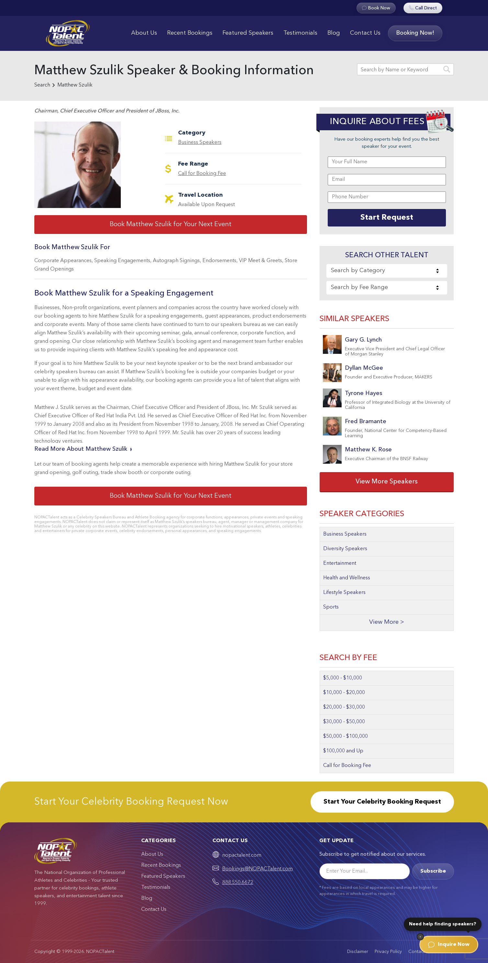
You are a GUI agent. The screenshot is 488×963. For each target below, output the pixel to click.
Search (42, 85)
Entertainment (339, 563)
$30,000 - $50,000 (344, 722)
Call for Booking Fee (202, 173)
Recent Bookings (189, 33)
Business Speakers (199, 142)
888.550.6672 (237, 882)
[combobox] (386, 271)
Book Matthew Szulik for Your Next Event (171, 224)
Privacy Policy (388, 951)
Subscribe (433, 871)
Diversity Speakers (345, 548)
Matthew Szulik (75, 85)
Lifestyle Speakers (344, 592)
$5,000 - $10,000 (342, 678)
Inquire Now (449, 944)
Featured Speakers (247, 33)
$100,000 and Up (343, 751)
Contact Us (365, 33)
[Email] (364, 871)
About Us (144, 33)
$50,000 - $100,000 (345, 736)
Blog (333, 33)
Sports (331, 607)
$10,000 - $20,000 (344, 692)
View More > (386, 622)
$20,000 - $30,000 (344, 707)
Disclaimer (357, 951)
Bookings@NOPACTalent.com (257, 869)
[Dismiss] (420, 936)
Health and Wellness (346, 578)
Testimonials (300, 33)
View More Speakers (387, 482)
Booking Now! (415, 33)
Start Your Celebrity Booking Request (382, 802)
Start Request (386, 218)
